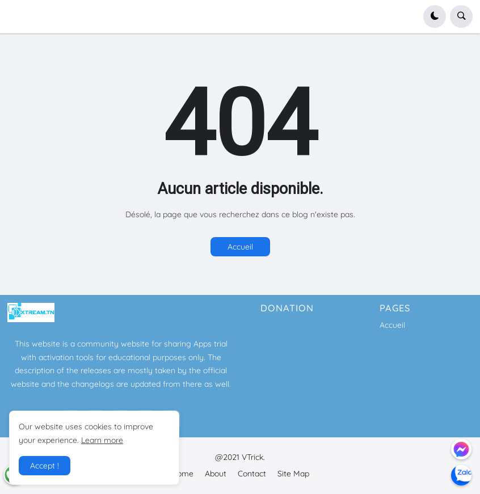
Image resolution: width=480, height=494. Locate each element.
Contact (252, 473)
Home (182, 473)
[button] (434, 16)
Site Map (293, 473)
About (215, 473)
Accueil (240, 247)
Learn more (102, 440)
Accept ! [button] (44, 466)
